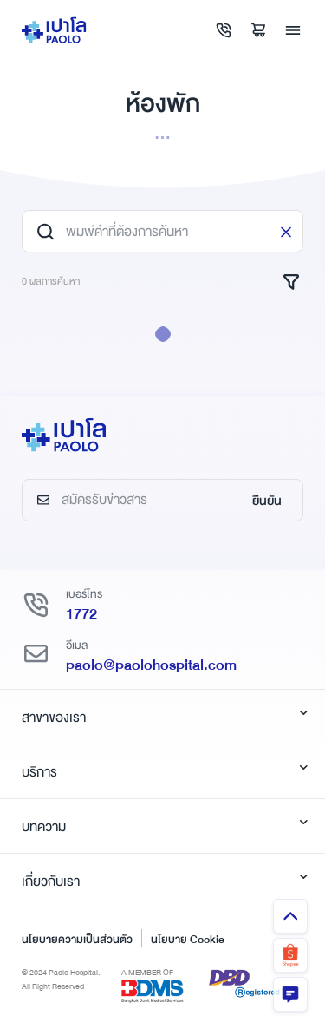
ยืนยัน (267, 500)
